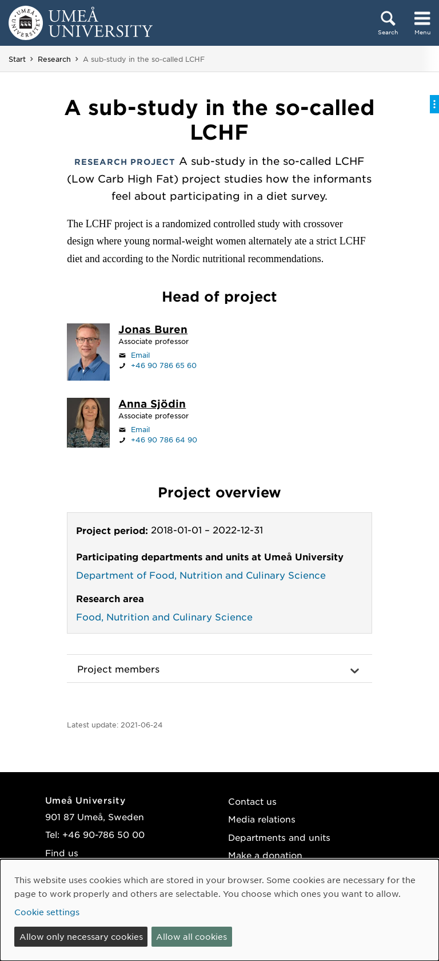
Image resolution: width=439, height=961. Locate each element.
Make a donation (265, 854)
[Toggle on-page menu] (434, 104)
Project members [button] (118, 668)
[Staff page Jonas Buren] (152, 330)
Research (54, 59)
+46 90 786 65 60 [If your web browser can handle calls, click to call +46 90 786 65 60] (164, 365)
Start (17, 59)
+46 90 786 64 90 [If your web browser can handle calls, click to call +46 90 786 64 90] (164, 439)
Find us (61, 852)
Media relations (262, 818)
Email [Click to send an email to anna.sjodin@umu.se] (140, 429)
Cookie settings (46, 912)
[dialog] (219, 910)
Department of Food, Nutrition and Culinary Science (201, 574)
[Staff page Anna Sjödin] (152, 404)
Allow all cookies (191, 936)
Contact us (252, 801)
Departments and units (279, 837)
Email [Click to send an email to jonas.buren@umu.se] (140, 354)
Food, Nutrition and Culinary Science (164, 616)
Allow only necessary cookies (81, 936)
